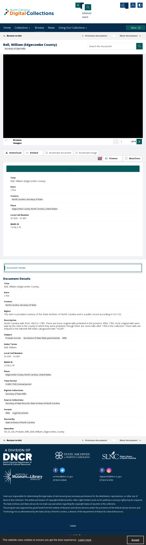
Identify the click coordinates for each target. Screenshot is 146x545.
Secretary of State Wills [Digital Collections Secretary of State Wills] (16, 396)
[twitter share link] (62, 472)
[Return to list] (22, 35)
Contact (73, 528)
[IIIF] (99, 63)
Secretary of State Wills (15, 48)
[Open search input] (115, 6)
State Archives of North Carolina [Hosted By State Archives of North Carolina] (20, 425)
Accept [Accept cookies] (135, 540)
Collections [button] (23, 28)
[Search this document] (112, 46)
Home (7, 27)
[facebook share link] (55, 472)
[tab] (73, 171)
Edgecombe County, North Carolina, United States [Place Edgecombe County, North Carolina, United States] (34, 211)
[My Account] (131, 6)
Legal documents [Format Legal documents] (20, 415)
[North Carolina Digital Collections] (29, 11)
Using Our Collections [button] (73, 28)
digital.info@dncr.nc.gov (111, 479)
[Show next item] (139, 158)
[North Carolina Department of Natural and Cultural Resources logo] (17, 459)
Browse (39, 27)
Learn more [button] (84, 540)
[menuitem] (73, 528)
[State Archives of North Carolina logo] (72, 457)
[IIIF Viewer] (112, 64)
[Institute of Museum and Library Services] (22, 479)
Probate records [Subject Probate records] (13, 340)
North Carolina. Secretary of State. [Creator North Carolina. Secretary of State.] (27, 201)
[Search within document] (139, 46)
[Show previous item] (116, 158)
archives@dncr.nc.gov (63, 479)
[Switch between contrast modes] (140, 6)
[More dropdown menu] (135, 27)
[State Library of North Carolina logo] (119, 457)
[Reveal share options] (123, 6)
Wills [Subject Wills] (64, 340)
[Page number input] (125, 158)
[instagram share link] (109, 472)
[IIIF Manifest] (132, 64)
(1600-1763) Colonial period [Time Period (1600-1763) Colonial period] (18, 386)
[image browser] (15, 158)
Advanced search (86, 11)
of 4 (133, 157)
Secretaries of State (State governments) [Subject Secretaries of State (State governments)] (41, 340)
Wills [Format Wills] (8, 415)
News (51, 27)
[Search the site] (92, 6)
